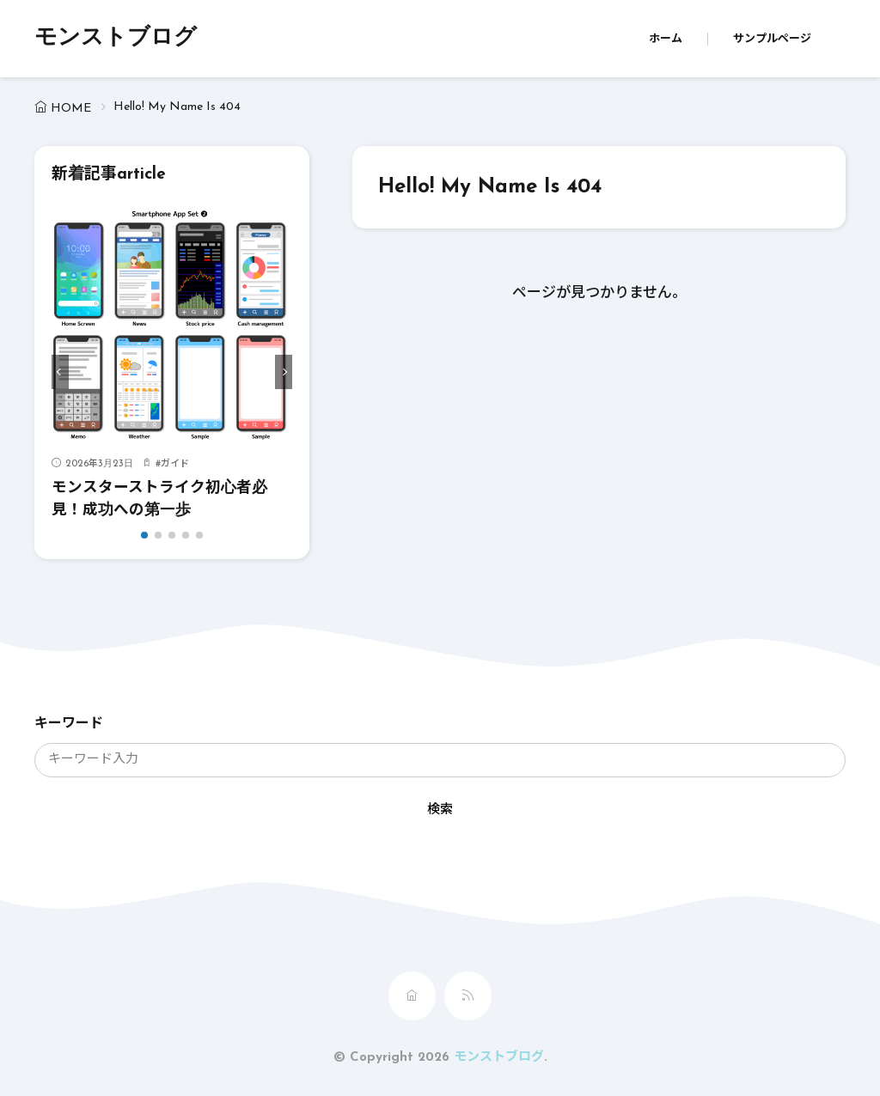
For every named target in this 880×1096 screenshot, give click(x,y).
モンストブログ (115, 38)
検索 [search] (440, 810)
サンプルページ (772, 39)
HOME (71, 108)
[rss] (468, 995)
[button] (60, 372)
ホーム (665, 39)
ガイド (175, 464)
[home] (412, 995)
